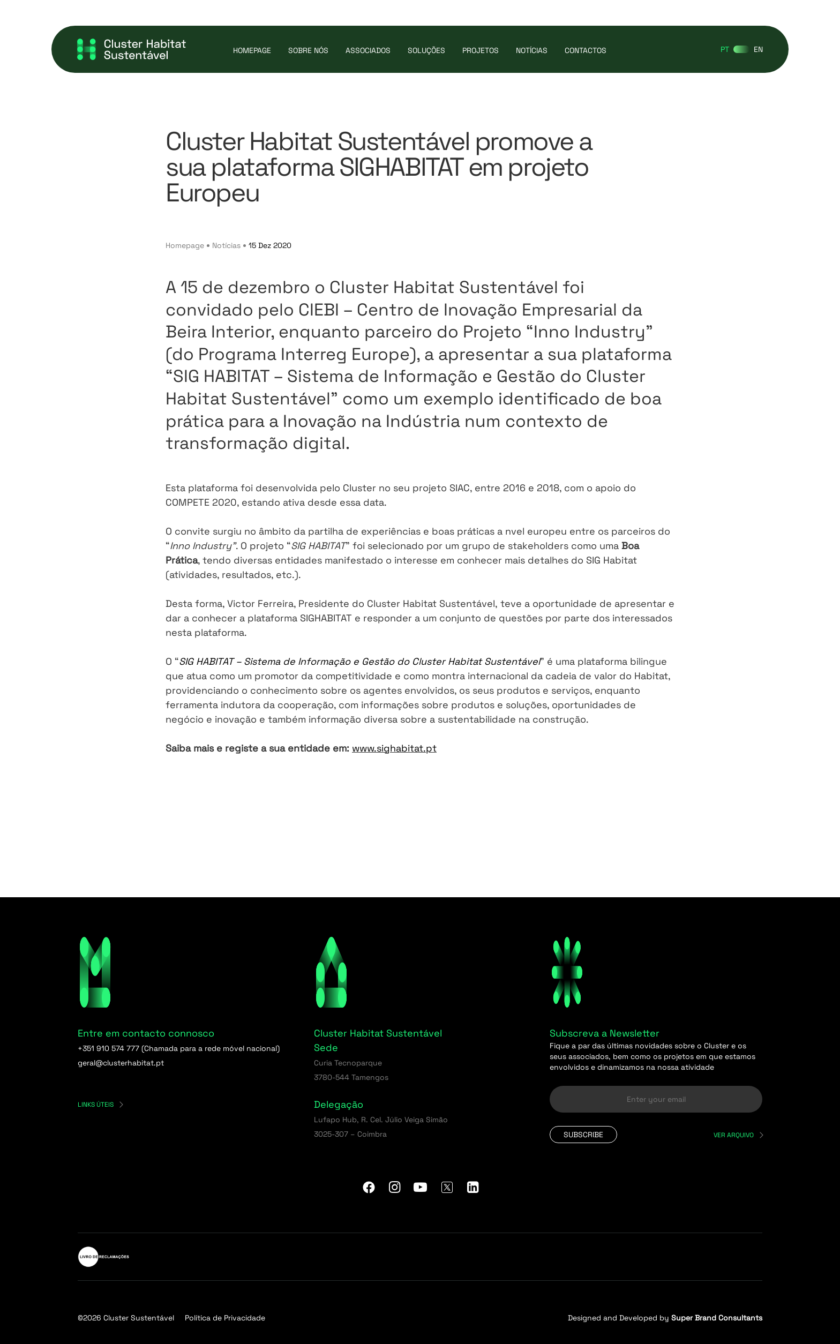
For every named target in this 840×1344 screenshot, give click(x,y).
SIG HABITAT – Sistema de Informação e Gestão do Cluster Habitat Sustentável (359, 661)
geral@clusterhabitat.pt (121, 1063)
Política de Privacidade (225, 1318)
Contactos (585, 50)
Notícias (532, 50)
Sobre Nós (308, 50)
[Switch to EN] (758, 49)
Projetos (480, 50)
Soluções (426, 50)
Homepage (252, 50)
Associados (368, 50)
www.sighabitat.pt (394, 748)
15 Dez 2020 (270, 245)
